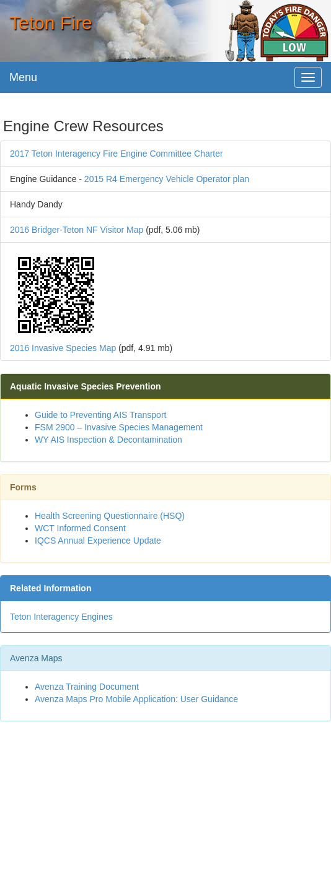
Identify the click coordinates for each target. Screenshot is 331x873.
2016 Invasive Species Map (63, 348)
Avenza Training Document (87, 687)
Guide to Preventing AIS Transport (100, 415)
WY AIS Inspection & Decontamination (108, 440)
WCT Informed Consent (80, 528)
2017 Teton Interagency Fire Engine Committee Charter (116, 154)
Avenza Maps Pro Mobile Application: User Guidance (136, 699)
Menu (23, 77)
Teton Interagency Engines (61, 617)
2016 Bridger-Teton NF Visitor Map (76, 230)
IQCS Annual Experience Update (98, 540)
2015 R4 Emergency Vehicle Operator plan (166, 179)
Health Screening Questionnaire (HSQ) (110, 516)
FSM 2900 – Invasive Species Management (119, 427)
